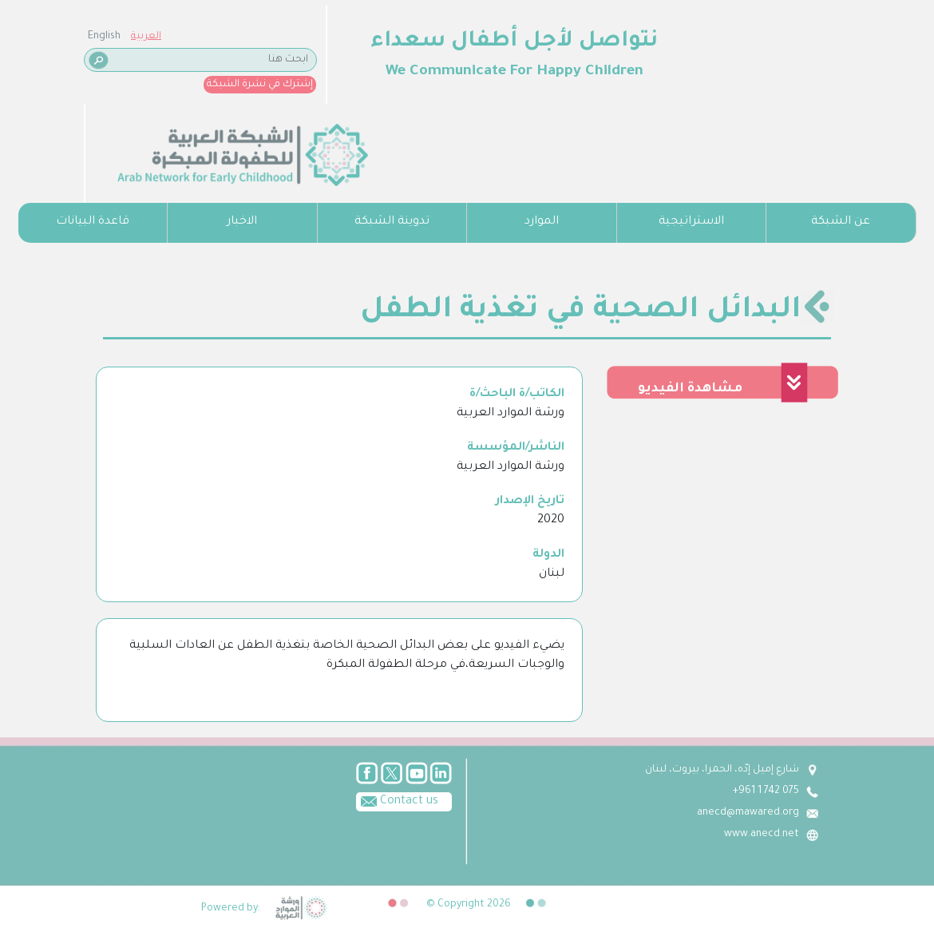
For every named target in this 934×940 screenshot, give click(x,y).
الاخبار (242, 222)
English (104, 36)
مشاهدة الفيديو (690, 389)
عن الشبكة (840, 222)
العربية (146, 36)
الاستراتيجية (691, 222)
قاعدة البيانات (92, 222)
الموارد (541, 222)
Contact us (397, 800)
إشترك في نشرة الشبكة (260, 84)
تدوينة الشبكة (391, 222)
